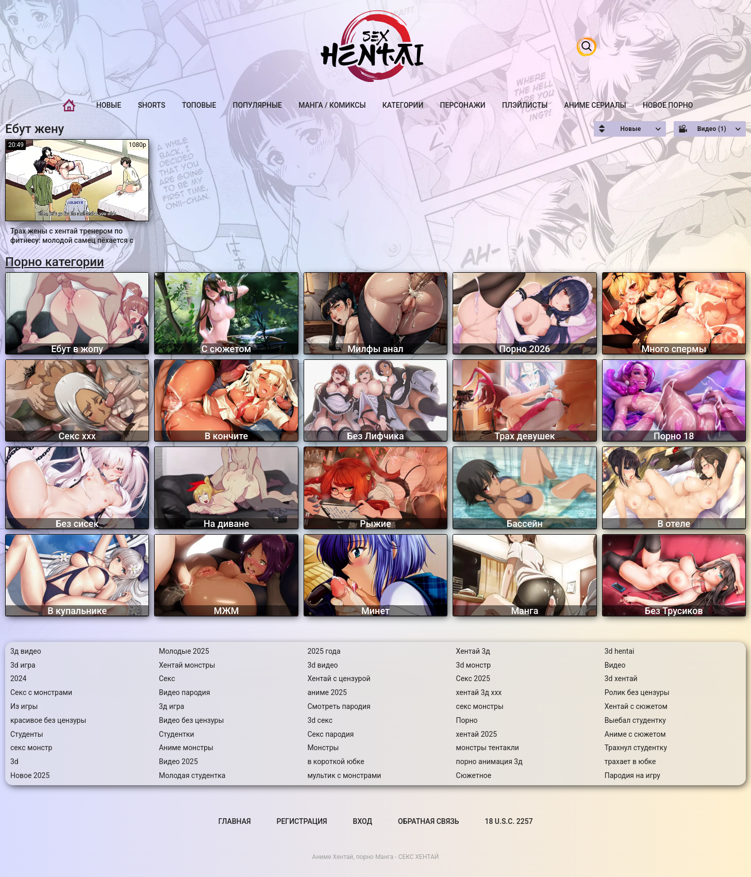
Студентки (176, 734)
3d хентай (621, 678)
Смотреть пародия (338, 706)
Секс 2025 (473, 678)
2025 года (323, 651)
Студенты (26, 734)
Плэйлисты (524, 105)
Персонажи (463, 105)
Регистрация (302, 821)
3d (14, 761)
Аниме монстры (186, 747)
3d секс (319, 720)
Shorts (151, 105)
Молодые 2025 (184, 651)
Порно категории (54, 262)
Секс (167, 678)
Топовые (199, 105)
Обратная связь (428, 821)
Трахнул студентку (636, 747)
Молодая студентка (192, 775)
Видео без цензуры (191, 720)
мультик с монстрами (344, 775)
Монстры (323, 747)
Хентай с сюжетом (636, 706)
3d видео (322, 665)
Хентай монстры (187, 665)
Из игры (24, 706)
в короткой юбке (335, 761)
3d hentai (620, 651)
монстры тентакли (487, 747)
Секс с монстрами (41, 692)
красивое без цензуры (48, 720)
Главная (69, 105)
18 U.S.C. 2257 (508, 821)
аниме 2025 (327, 692)
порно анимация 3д (489, 761)
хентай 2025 (476, 734)
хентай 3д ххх (479, 692)
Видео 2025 (178, 761)
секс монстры (480, 706)
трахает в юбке (630, 761)
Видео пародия (184, 692)
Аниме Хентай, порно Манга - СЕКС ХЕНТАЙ (375, 857)
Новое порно (668, 105)
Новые (108, 105)
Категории (403, 105)
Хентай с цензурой (338, 678)
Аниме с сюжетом (635, 734)
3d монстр (473, 665)
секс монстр (31, 747)
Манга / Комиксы (331, 105)
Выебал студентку (635, 720)
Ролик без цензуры (637, 692)
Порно (467, 720)
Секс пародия (330, 734)
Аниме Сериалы (595, 105)
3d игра (23, 665)
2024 (18, 678)
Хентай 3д (473, 651)
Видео (615, 665)
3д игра (171, 706)
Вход (362, 821)
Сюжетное (474, 775)
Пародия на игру (632, 775)
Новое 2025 (29, 775)
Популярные (257, 105)
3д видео (25, 651)
